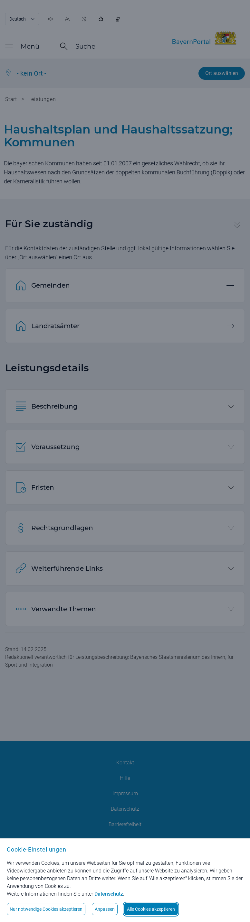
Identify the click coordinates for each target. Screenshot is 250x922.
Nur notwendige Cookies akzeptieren (46, 909)
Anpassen (105, 909)
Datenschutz (108, 894)
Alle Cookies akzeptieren (151, 909)
